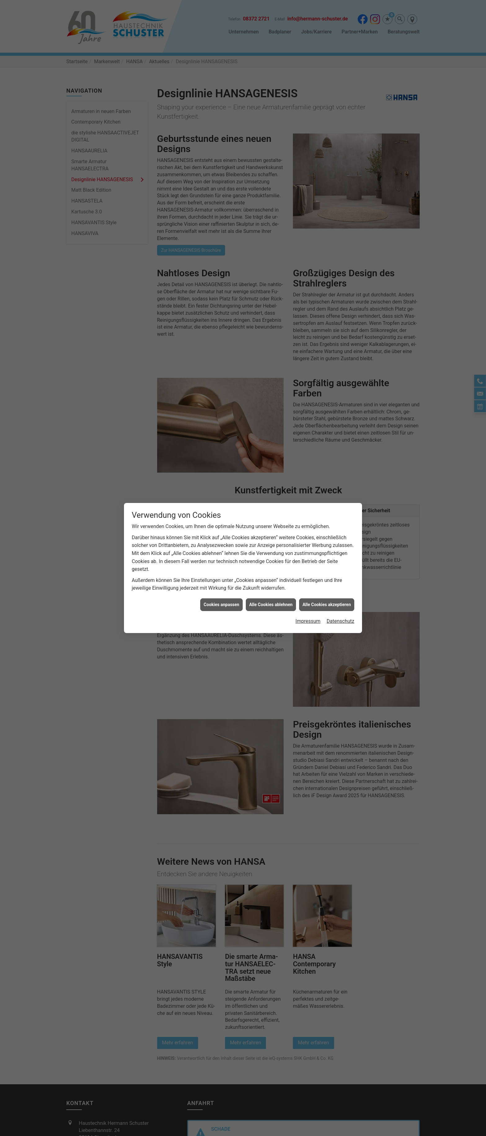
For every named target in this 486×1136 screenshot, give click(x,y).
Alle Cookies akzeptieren (327, 604)
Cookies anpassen (221, 604)
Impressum (307, 621)
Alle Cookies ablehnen (271, 604)
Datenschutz (340, 621)
